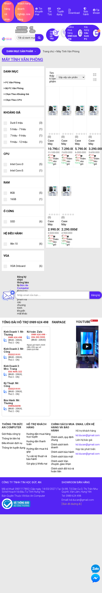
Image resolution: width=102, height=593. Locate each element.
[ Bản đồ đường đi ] (72, 504)
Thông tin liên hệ (11, 438)
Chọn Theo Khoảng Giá (16, 94)
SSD (26, 221)
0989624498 (14, 406)
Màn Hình (22, 28)
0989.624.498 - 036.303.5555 (39, 335)
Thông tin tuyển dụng (13, 447)
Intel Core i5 (26, 170)
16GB (26, 199)
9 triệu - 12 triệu (26, 142)
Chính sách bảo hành (62, 452)
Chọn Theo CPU (13, 100)
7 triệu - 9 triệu (26, 135)
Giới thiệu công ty (11, 434)
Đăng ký (95, 295)
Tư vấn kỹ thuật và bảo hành (36, 457)
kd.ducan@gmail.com (88, 435)
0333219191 (14, 354)
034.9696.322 (15, 371)
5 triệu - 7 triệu (26, 129)
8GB (26, 192)
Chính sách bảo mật (62, 456)
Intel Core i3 (26, 164)
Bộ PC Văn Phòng (13, 88)
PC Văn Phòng (12, 82)
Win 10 (26, 243)
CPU (32, 31)
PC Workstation (24, 30)
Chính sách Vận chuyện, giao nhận (61, 462)
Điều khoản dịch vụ (12, 443)
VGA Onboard (26, 266)
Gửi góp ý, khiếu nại (36, 463)
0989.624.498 (15, 337)
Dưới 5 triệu (26, 122)
